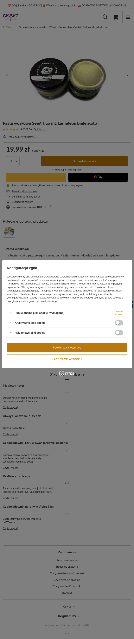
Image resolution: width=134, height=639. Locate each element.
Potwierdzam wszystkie (67, 347)
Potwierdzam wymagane (67, 358)
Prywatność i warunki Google (23, 290)
